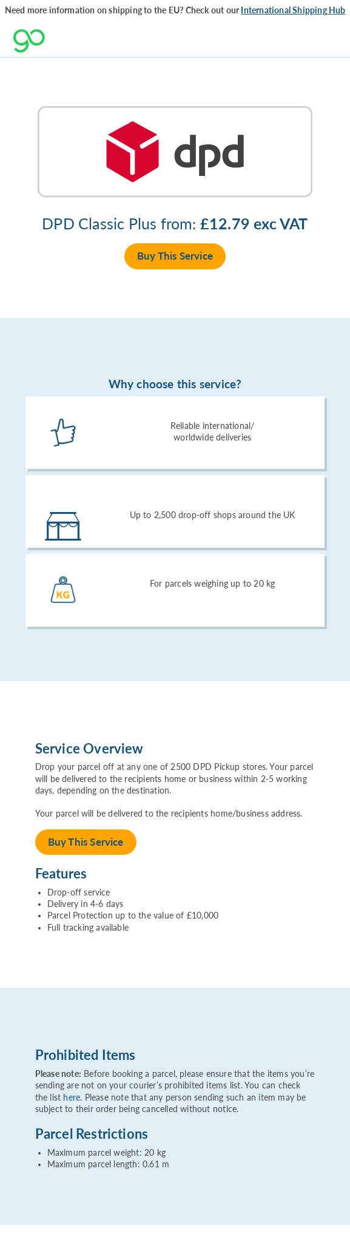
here (71, 1097)
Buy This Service (175, 255)
